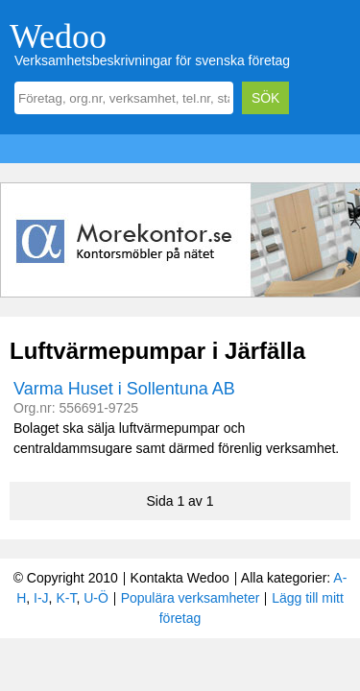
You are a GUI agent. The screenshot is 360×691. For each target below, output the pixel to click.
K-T (66, 598)
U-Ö (96, 598)
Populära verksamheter (190, 598)
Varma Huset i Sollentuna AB (124, 388)
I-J (41, 598)
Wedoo (58, 36)
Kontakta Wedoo (180, 577)
